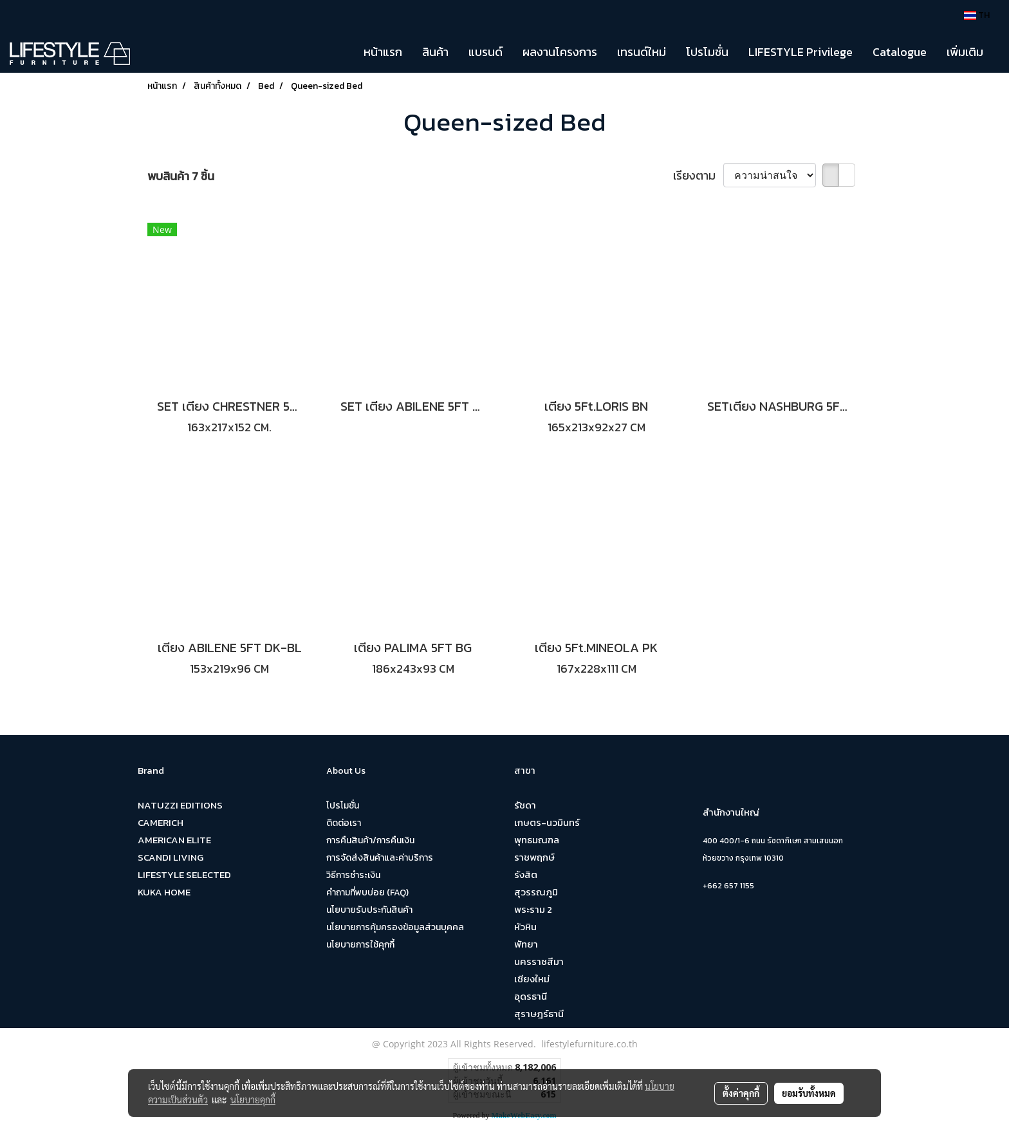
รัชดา (525, 805)
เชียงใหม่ (532, 978)
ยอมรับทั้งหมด (809, 1093)
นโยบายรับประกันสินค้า (369, 910)
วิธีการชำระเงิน (353, 875)
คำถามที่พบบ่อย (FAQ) (367, 892)
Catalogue (900, 52)
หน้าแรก (383, 52)
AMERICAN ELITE (174, 839)
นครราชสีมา (539, 961)
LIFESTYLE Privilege (800, 52)
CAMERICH (160, 822)
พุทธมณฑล (536, 839)
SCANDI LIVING (170, 857)
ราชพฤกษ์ (534, 857)
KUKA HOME (164, 891)
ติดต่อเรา (343, 823)
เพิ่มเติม (965, 52)
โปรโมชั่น (707, 52)
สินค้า (435, 52)
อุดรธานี (530, 996)
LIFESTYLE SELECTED (184, 874)
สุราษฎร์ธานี (539, 1013)
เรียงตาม (698, 175)
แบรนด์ (485, 52)
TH (977, 15)
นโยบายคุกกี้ (252, 1099)
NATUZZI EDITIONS (180, 805)
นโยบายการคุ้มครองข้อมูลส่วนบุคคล (395, 927)
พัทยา (526, 944)
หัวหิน (525, 926)
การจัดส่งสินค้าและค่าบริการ (379, 858)
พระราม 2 (533, 909)
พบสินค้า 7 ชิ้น (180, 176)
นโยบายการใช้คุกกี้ (360, 944)
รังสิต (525, 874)
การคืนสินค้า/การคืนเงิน (370, 840)
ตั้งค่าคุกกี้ (741, 1093)
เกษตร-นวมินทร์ (547, 822)
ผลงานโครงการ (560, 52)
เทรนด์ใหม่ (641, 52)
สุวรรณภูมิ (536, 891)
